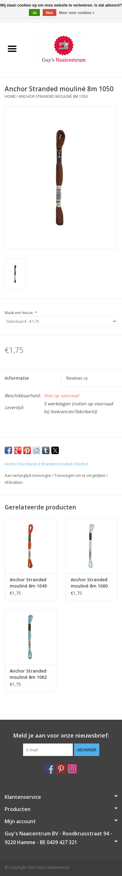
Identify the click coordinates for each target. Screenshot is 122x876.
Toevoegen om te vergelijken (80, 475)
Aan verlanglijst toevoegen (28, 475)
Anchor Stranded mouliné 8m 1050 (53, 96)
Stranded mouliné (56, 464)
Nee (49, 13)
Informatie (17, 378)
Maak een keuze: (21, 312)
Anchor (11, 464)
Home (10, 96)
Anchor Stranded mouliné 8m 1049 (28, 583)
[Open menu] (12, 48)
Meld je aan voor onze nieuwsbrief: (61, 735)
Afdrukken (14, 482)
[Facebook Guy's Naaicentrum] (50, 769)
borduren (29, 464)
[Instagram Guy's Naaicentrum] (72, 769)
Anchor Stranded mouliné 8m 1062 (28, 674)
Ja (34, 13)
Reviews (76, 378)
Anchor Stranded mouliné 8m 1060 (89, 583)
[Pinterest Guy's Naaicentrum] (61, 769)
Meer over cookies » (77, 13)
